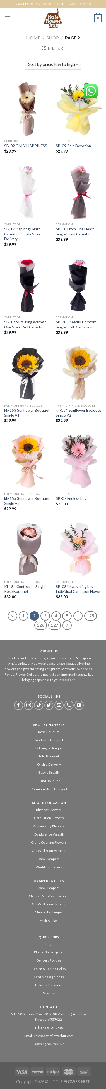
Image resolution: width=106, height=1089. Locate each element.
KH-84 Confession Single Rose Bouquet (24, 589)
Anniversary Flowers (48, 826)
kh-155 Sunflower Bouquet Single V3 (27, 501)
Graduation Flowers (49, 818)
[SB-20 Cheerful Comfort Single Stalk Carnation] (79, 285)
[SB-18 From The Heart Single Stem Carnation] (79, 192)
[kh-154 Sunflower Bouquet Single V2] (79, 373)
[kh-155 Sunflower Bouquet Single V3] (27, 461)
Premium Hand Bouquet (49, 789)
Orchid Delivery (49, 764)
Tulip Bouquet (48, 756)
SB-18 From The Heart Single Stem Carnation (75, 231)
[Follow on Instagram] (28, 705)
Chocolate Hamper (49, 912)
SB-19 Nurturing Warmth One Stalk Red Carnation (25, 324)
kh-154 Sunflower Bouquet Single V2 (78, 413)
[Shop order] (53, 64)
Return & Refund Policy (49, 969)
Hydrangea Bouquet (49, 748)
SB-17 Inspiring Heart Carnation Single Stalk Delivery (22, 234)
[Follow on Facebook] (18, 705)
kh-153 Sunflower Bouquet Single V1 (27, 413)
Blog (48, 944)
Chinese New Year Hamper (49, 896)
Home (33, 37)
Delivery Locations (49, 985)
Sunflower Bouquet (48, 740)
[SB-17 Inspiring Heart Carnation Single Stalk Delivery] (27, 192)
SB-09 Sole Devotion (73, 146)
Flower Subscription (49, 952)
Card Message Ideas (49, 977)
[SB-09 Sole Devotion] (79, 108)
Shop (53, 37)
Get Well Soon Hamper (49, 850)
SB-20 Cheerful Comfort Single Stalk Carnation (76, 324)
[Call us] (69, 705)
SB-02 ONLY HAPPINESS (25, 146)
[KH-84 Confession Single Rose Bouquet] (27, 549)
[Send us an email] (59, 705)
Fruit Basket (49, 920)
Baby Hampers (49, 859)
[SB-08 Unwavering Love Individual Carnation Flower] (79, 549)
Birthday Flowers (49, 810)
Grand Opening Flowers (49, 842)
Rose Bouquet (48, 732)
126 (40, 625)
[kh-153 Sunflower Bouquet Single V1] (27, 373)
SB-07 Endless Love (72, 498)
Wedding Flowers (49, 867)
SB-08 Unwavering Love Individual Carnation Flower (78, 589)
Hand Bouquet (49, 781)
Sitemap (49, 993)
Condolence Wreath (49, 834)
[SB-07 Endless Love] (79, 461)
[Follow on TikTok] (38, 705)
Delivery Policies (49, 960)
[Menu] (7, 18)
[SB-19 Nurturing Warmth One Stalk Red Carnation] (27, 285)
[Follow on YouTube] (79, 705)
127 (54, 625)
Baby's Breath (48, 772)
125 (90, 615)
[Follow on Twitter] (49, 705)
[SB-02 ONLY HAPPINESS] (27, 108)
